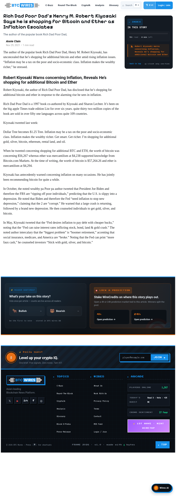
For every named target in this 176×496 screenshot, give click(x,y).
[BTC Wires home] (23, 5)
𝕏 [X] (9, 454)
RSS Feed (99, 478)
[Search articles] (124, 6)
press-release (64, 485)
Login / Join (101, 485)
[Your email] (134, 411)
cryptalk (88, 5)
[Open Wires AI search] (161, 488)
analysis (102, 5)
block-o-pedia (64, 478)
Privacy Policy (102, 455)
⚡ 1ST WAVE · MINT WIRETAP (149, 480)
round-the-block (69, 5)
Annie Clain (22, 46)
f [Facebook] (32, 454)
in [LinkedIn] (24, 454)
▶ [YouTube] (16, 454)
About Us (99, 440)
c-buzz (51, 5)
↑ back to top (133, 64)
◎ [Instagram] (40, 454)
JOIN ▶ (160, 411)
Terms (97, 463)
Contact (98, 470)
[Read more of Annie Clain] (9, 48)
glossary (61, 470)
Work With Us (101, 447)
